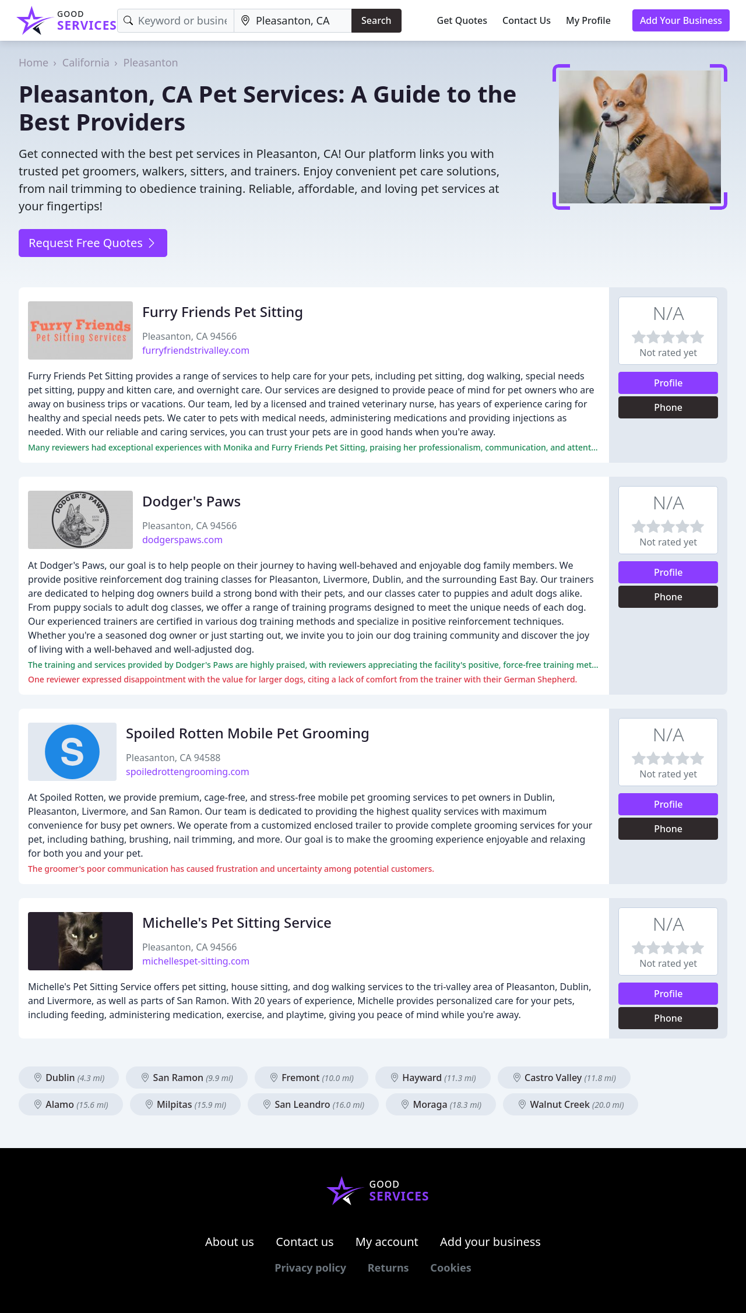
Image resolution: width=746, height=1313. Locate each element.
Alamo (70, 1104)
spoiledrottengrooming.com (187, 771)
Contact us (305, 1241)
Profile (668, 382)
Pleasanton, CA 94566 (189, 336)
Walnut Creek (571, 1104)
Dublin (68, 1077)
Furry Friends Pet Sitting (222, 311)
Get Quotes (462, 20)
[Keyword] (175, 21)
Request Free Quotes (93, 243)
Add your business (490, 1241)
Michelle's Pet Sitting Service (237, 922)
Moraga (440, 1104)
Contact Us (526, 20)
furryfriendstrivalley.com (195, 350)
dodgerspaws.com (182, 539)
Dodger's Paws (191, 501)
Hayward (433, 1077)
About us (229, 1241)
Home (33, 62)
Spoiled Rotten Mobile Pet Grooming (248, 732)
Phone (668, 407)
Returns (388, 1268)
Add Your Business (681, 20)
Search (376, 20)
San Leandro (313, 1104)
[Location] (293, 21)
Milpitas (185, 1104)
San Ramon (186, 1077)
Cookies (450, 1268)
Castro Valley (564, 1077)
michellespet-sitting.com (195, 961)
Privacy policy (310, 1268)
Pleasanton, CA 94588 (173, 757)
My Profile (588, 20)
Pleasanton (151, 62)
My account (387, 1241)
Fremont (311, 1077)
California (86, 62)
